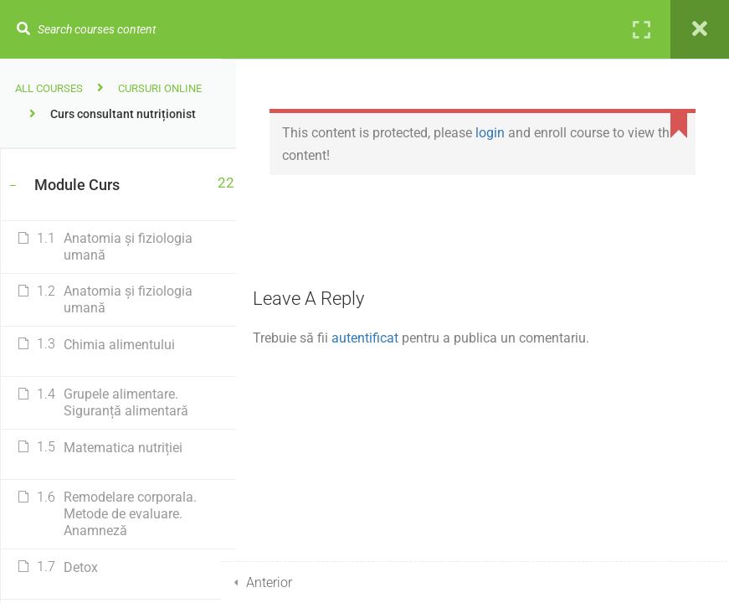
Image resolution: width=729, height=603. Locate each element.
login (505, 133)
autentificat (380, 338)
